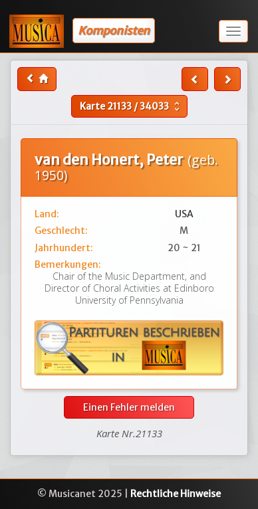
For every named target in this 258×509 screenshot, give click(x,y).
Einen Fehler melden (129, 407)
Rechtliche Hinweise (175, 494)
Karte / (131, 106)
